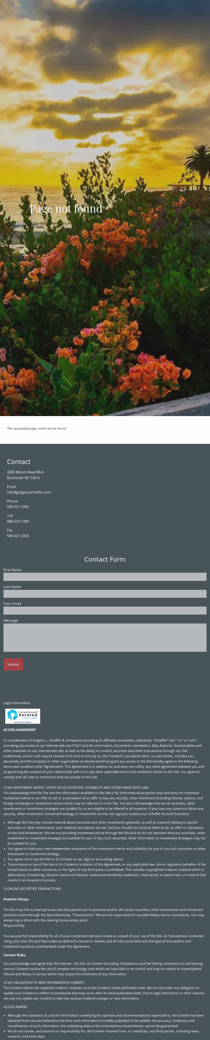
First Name (29, 569)
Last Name (29, 587)
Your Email (29, 603)
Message (27, 620)
